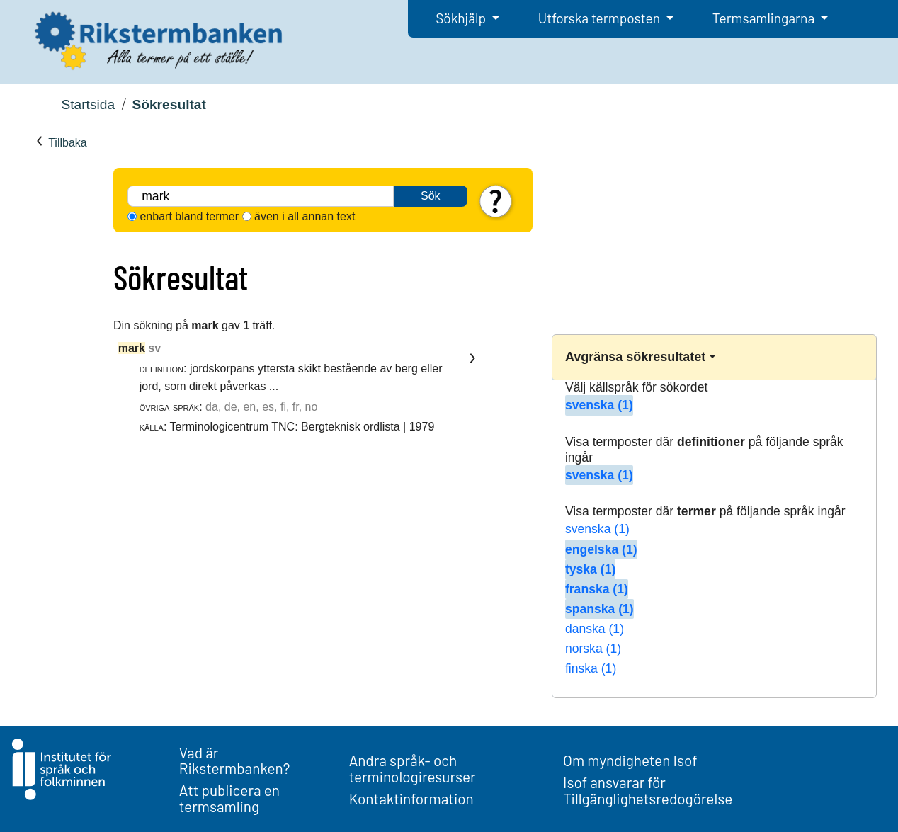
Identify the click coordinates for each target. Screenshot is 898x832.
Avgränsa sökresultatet (635, 357)
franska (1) (596, 589)
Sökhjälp (462, 18)
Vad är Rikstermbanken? (234, 760)
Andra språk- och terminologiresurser (412, 768)
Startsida (88, 104)
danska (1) (594, 629)
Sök (431, 196)
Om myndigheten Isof (630, 760)
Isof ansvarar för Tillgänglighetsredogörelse (647, 790)
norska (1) (593, 649)
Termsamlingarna (764, 18)
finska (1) (590, 668)
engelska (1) (601, 549)
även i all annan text (304, 216)
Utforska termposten (600, 18)
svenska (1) (599, 405)
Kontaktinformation (411, 798)
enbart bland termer (189, 216)
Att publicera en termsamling (229, 798)
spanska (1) (599, 609)
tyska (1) (590, 569)
